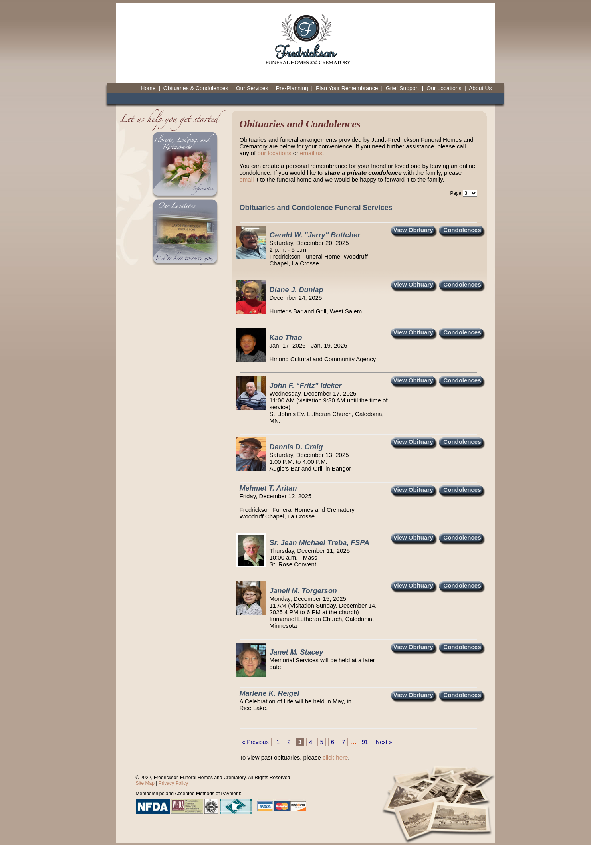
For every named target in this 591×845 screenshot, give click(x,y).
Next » (384, 742)
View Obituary (413, 229)
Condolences (462, 229)
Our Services (252, 88)
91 (365, 742)
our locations (275, 153)
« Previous (255, 742)
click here (335, 757)
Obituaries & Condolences (195, 88)
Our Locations (443, 88)
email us (311, 153)
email (247, 179)
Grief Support (402, 88)
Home (148, 88)
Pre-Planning (292, 88)
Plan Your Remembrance (347, 88)
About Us (480, 88)
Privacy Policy (173, 783)
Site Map (145, 783)
